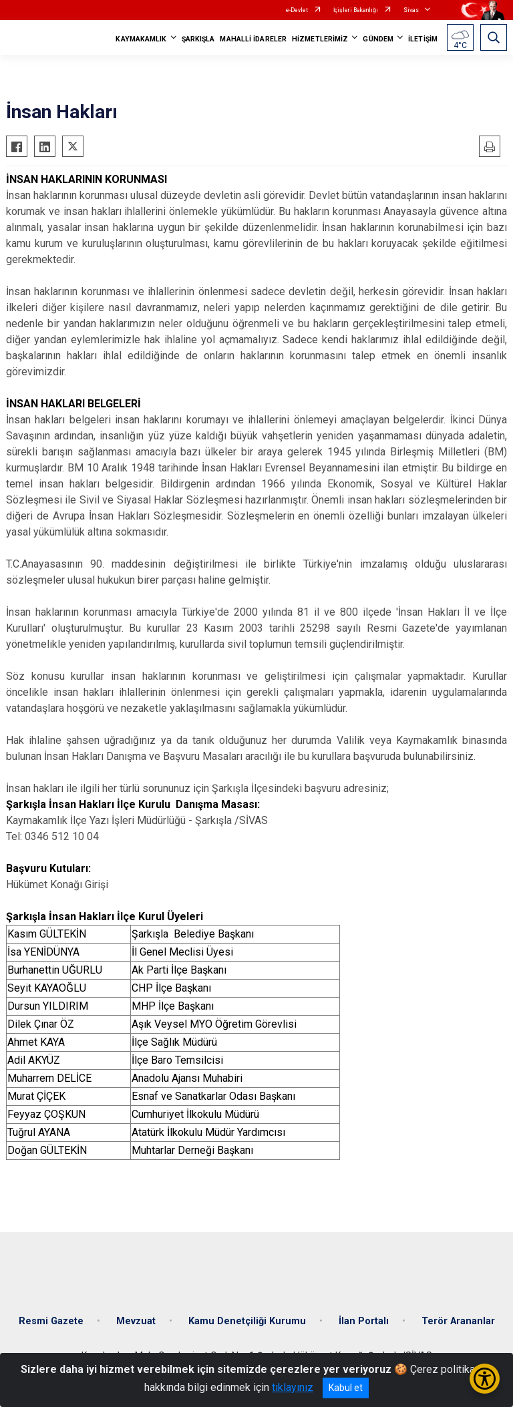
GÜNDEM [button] (378, 39)
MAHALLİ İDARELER (253, 39)
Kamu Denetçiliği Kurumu (247, 1321)
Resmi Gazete (51, 1321)
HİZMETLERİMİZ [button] (320, 39)
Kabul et (346, 1387)
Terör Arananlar (458, 1321)
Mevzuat (136, 1321)
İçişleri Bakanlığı (355, 10)
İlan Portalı (364, 1321)
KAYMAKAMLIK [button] (141, 39)
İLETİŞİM (423, 39)
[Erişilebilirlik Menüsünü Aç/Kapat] (485, 1379)
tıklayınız (292, 1387)
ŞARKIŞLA (198, 39)
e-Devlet (297, 10)
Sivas (411, 10)
